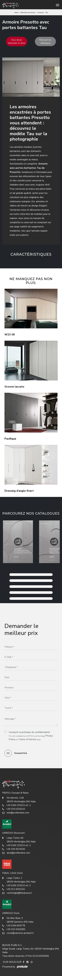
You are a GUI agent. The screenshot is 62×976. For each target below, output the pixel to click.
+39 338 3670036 (13, 849)
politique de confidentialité (36, 732)
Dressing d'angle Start (19, 490)
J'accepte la (29, 732)
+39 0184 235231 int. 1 (16, 805)
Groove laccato (14, 386)
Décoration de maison (27, 13)
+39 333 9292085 (13, 929)
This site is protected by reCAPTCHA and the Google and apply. (31, 737)
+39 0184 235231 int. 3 (16, 885)
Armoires (40, 13)
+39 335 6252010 (13, 809)
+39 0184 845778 (13, 926)
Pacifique (10, 438)
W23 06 (9, 334)
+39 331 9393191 (13, 889)
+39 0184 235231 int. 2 (16, 845)
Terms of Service (27, 739)
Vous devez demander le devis (16, 41)
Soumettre (15, 753)
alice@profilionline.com (16, 853)
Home (16, 13)
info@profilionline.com (15, 813)
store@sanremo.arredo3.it (18, 933)
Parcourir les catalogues (45, 41)
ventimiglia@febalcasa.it (17, 893)
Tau (47, 13)
